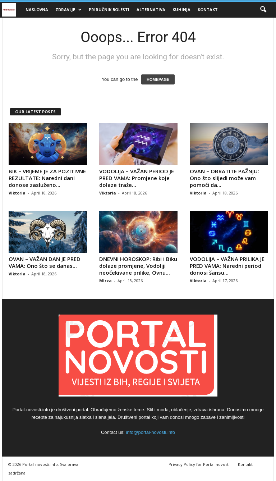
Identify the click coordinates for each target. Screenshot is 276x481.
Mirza (105, 280)
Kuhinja (181, 9)
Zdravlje (68, 10)
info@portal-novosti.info (150, 432)
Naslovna (37, 9)
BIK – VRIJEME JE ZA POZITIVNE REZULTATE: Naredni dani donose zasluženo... (47, 178)
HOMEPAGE (158, 79)
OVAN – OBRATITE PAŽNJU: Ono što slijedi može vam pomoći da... (224, 178)
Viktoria (17, 193)
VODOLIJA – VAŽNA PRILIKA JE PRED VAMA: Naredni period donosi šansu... (227, 265)
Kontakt (208, 9)
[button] (263, 10)
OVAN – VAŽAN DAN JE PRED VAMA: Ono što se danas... (44, 262)
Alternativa (151, 9)
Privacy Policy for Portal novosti (199, 464)
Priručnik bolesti (109, 9)
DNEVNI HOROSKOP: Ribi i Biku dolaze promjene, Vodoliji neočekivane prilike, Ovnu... (138, 265)
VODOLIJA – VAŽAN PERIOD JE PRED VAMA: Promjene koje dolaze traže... (136, 178)
